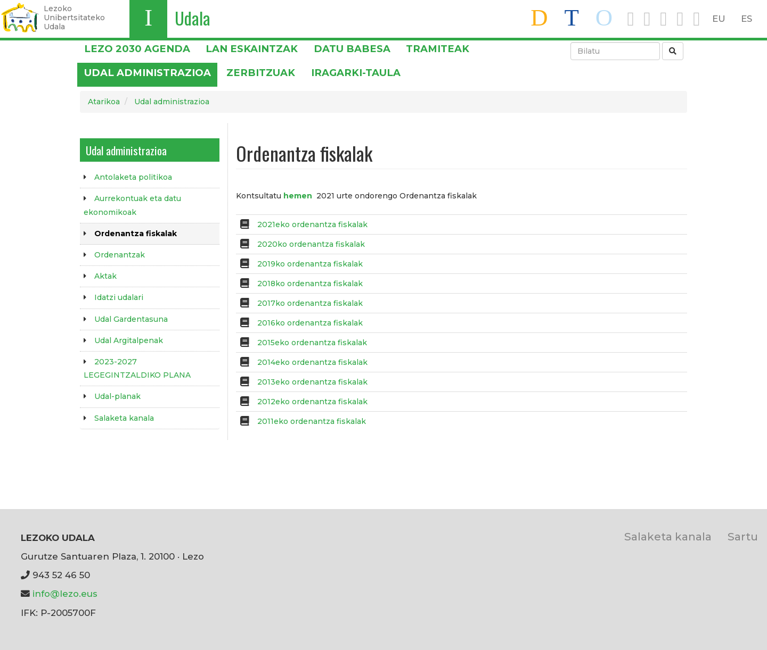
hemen (297, 196)
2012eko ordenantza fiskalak (312, 401)
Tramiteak (437, 49)
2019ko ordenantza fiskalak (310, 264)
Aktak (105, 276)
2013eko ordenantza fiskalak (312, 382)
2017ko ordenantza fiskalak (310, 303)
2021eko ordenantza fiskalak (312, 224)
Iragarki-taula (356, 72)
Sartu (743, 536)
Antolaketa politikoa (133, 177)
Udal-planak (117, 396)
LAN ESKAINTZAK (252, 49)
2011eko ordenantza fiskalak (311, 421)
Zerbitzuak (260, 72)
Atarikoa (104, 101)
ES (746, 18)
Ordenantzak (119, 255)
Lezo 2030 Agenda (137, 49)
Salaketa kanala (124, 418)
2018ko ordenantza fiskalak (310, 283)
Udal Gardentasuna (131, 319)
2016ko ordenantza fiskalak (310, 323)
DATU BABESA (352, 49)
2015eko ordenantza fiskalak (312, 342)
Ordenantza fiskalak (135, 233)
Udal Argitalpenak (128, 340)
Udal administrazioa (147, 72)
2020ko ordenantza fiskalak (311, 244)
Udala (192, 17)
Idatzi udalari (118, 297)
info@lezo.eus (64, 593)
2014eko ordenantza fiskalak (312, 362)
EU (718, 18)
